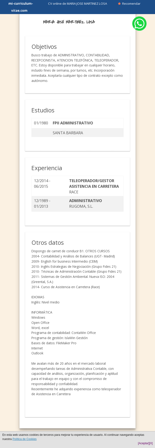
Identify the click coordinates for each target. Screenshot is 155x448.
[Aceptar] (143, 443)
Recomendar (129, 3)
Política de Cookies (24, 439)
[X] (151, 443)
